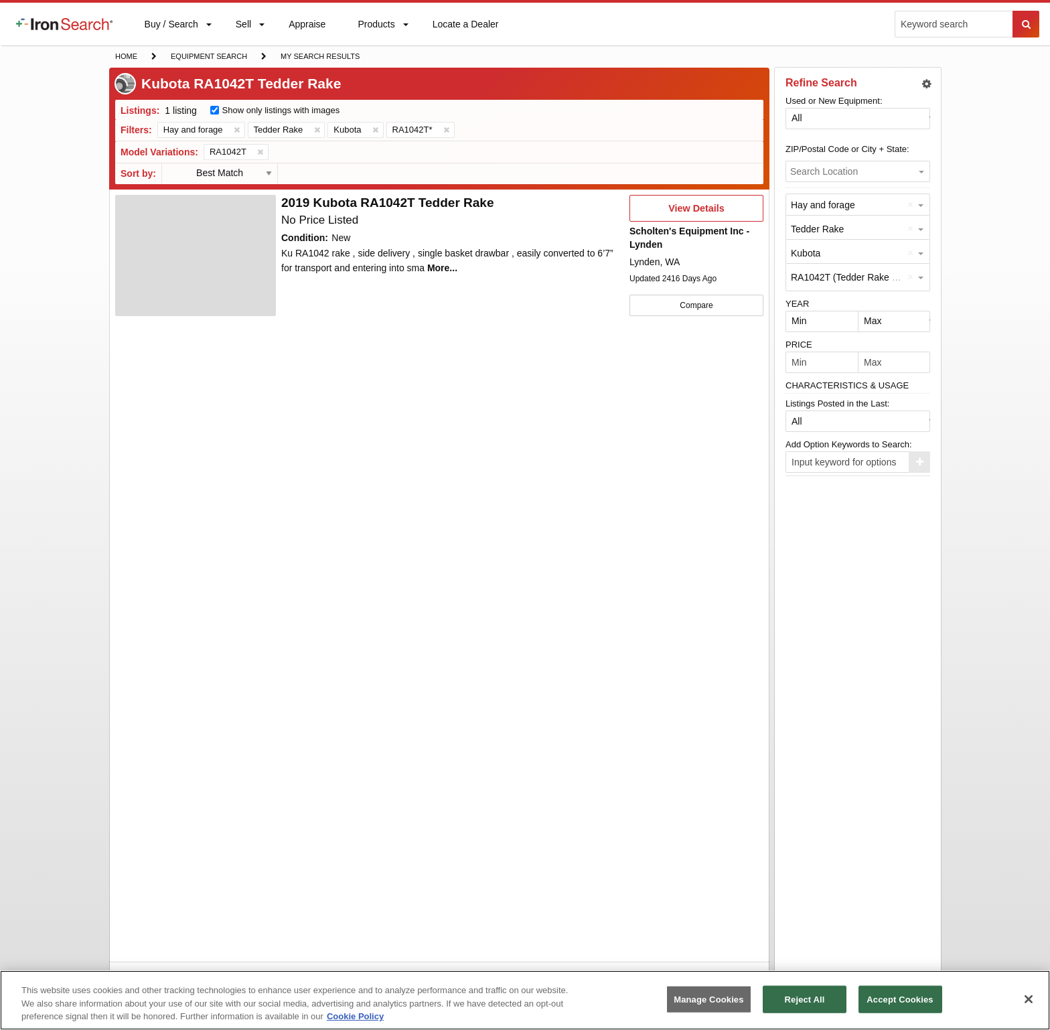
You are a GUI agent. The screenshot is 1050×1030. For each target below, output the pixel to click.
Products (375, 27)
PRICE (798, 344)
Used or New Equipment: (834, 100)
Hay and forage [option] (823, 205)
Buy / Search (171, 32)
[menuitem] (64, 24)
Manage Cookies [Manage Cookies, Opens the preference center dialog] (708, 999)
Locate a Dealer (465, 32)
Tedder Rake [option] (817, 229)
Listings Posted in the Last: (837, 403)
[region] (525, 1000)
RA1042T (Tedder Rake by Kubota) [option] (864, 277)
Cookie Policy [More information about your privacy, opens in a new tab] (355, 1016)
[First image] (195, 256)
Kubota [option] (805, 253)
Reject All (805, 999)
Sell (243, 27)
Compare (696, 305)
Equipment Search (208, 57)
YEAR (797, 303)
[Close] (1028, 999)
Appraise (306, 27)
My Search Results (320, 57)
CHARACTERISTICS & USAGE (847, 385)
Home (126, 55)
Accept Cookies (900, 999)
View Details (696, 212)
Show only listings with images (281, 110)
